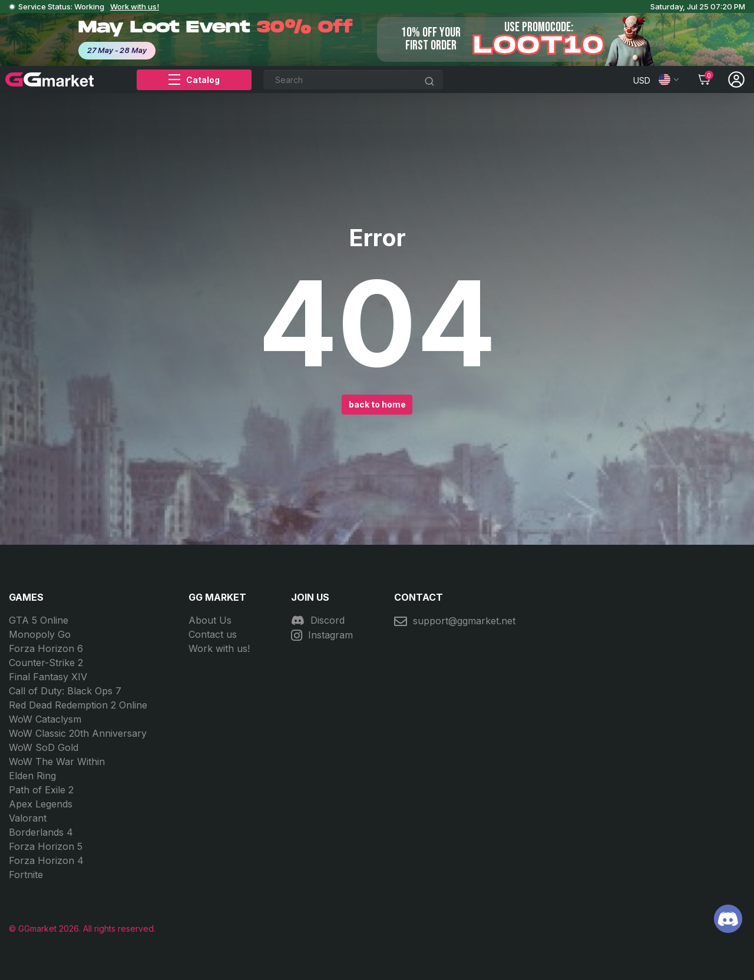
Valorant (28, 818)
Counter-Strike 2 (46, 662)
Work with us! (134, 6)
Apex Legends (40, 804)
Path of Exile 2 (41, 790)
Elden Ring (32, 776)
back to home (377, 404)
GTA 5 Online (38, 620)
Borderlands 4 (41, 832)
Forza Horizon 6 (46, 648)
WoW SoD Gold (43, 747)
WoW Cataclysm (45, 719)
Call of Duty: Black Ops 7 (65, 691)
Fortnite (26, 874)
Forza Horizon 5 (45, 846)
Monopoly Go (40, 634)
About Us (210, 620)
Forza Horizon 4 (46, 860)
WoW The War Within (57, 761)
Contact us (212, 634)
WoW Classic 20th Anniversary (78, 733)
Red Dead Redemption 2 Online (78, 705)
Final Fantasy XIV (48, 677)
